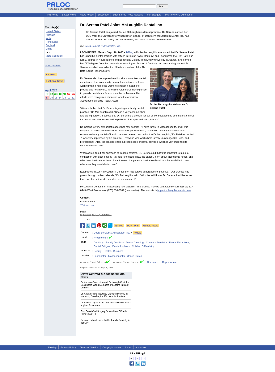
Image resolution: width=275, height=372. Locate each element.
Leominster (100, 256)
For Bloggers (154, 14)
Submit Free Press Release (128, 14)
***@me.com (87, 205)
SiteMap (52, 347)
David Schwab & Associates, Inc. (102, 46)
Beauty (97, 251)
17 (47, 97)
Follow (137, 232)
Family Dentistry (115, 242)
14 (60, 97)
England (50, 45)
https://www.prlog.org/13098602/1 (96, 214)
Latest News (69, 14)
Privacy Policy (68, 347)
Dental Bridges (102, 246)
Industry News (53, 65)
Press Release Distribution (62, 7)
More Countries (54, 55)
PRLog (129, 52)
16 (51, 97)
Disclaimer (153, 262)
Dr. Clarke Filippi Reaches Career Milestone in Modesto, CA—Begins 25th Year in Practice (104, 295)
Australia (50, 34)
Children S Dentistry (143, 246)
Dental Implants (120, 246)
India (48, 38)
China (49, 48)
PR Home (52, 14)
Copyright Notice (111, 347)
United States (53, 31)
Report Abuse (169, 262)
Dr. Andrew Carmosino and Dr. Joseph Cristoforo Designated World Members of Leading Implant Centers (105, 285)
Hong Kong (52, 41)
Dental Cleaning (135, 242)
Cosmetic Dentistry (156, 242)
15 (55, 97)
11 (73, 97)
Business (118, 251)
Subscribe (103, 14)
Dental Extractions (179, 242)
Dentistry (99, 242)
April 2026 (51, 90)
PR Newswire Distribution (179, 14)
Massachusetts (116, 256)
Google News (150, 225)
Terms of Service (89, 347)
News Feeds (87, 14)
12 (68, 97)
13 (64, 97)
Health (107, 251)
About (128, 347)
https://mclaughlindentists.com (174, 190)
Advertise (140, 347)
